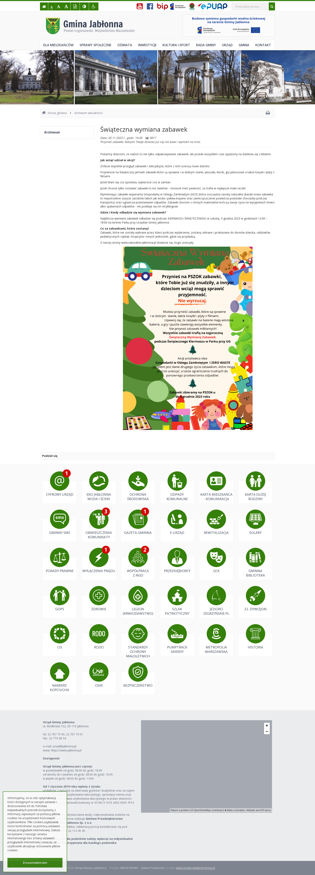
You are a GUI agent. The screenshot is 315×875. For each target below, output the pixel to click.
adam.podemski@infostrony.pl (195, 868)
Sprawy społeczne (95, 45)
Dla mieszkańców (58, 45)
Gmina (244, 45)
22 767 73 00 (56, 734)
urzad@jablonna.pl (64, 746)
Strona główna (54, 113)
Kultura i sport (176, 45)
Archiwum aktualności (88, 113)
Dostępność (51, 758)
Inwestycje (147, 45)
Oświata (124, 45)
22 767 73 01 (74, 734)
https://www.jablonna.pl (66, 750)
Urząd (227, 45)
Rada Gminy (206, 45)
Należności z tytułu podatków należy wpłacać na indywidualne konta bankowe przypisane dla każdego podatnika (88, 841)
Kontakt (263, 45)
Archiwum (52, 132)
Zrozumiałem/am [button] (35, 863)
